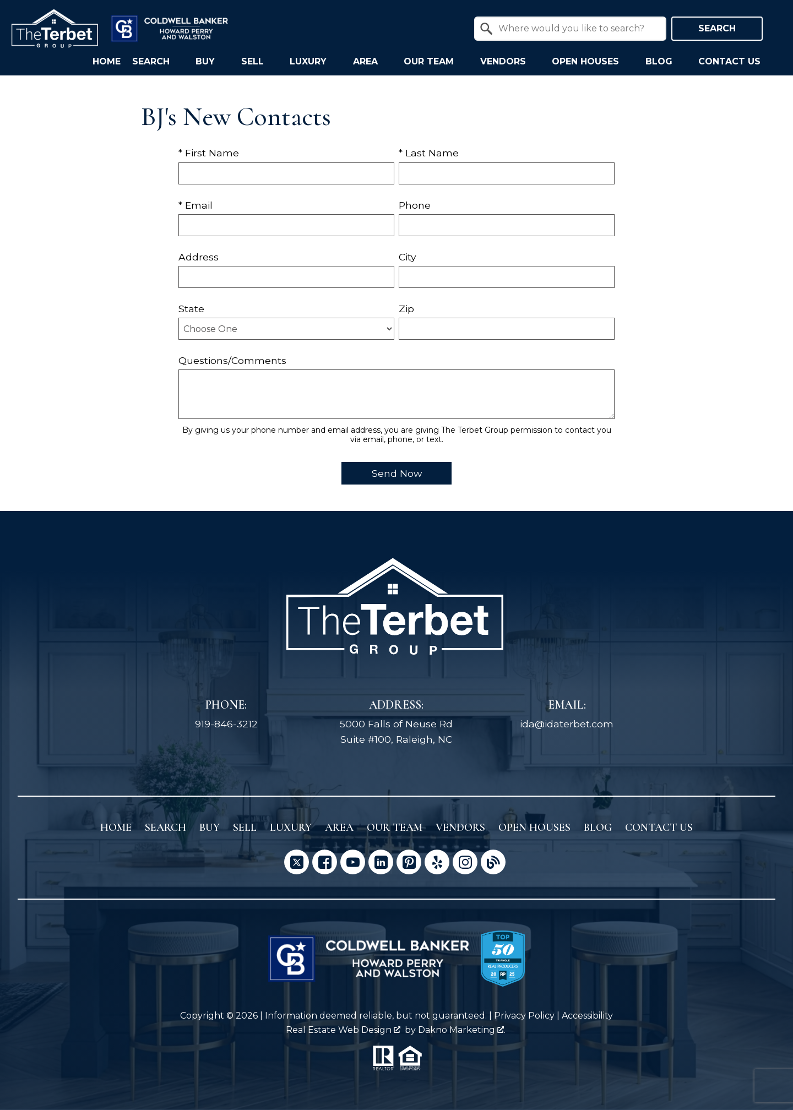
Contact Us (659, 827)
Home (107, 61)
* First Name (208, 153)
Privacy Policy (524, 1015)
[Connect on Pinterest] (409, 862)
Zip (406, 308)
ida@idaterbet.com (566, 724)
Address (198, 257)
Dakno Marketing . (462, 1030)
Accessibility (587, 1015)
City (407, 257)
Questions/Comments (232, 360)
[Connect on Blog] (493, 862)
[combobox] (570, 29)
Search (717, 28)
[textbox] (577, 29)
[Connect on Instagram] (465, 862)
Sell (245, 827)
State (191, 308)
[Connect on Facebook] (324, 862)
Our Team (394, 827)
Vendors (460, 827)
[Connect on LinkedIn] (380, 862)
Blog (598, 827)
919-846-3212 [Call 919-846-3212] (226, 724)
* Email (195, 205)
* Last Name (429, 153)
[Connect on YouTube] (352, 862)
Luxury (291, 827)
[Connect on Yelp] (437, 862)
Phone (415, 205)
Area (339, 827)
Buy (209, 827)
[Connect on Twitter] (296, 862)
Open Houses (534, 827)
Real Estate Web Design (343, 1030)
